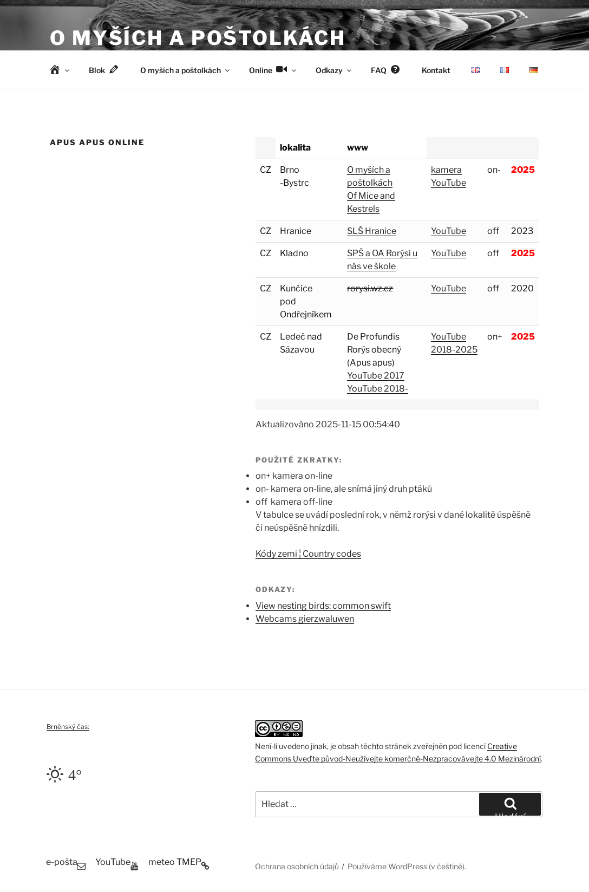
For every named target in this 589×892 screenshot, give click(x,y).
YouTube (448, 183)
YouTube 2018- (377, 388)
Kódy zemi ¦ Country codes (308, 554)
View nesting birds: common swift (323, 606)
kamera (446, 170)
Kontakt (436, 70)
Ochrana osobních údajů (297, 866)
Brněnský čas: (68, 726)
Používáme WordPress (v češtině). (407, 866)
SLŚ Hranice (371, 231)
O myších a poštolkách (197, 38)
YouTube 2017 (375, 375)
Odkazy (334, 70)
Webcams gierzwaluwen (305, 619)
